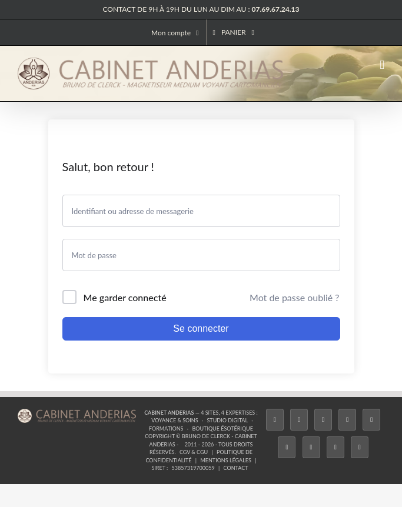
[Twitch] (371, 420)
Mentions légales (225, 460)
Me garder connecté (125, 297)
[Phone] (359, 447)
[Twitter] (299, 420)
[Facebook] (275, 420)
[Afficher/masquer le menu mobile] (382, 65)
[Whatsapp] (335, 447)
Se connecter (200, 328)
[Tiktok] (347, 420)
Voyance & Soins (174, 420)
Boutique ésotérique (222, 428)
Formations (166, 428)
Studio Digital (227, 420)
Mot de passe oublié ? (294, 297)
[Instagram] (323, 420)
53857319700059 (193, 468)
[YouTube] (286, 447)
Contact (236, 468)
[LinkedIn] (311, 447)
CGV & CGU (194, 452)
